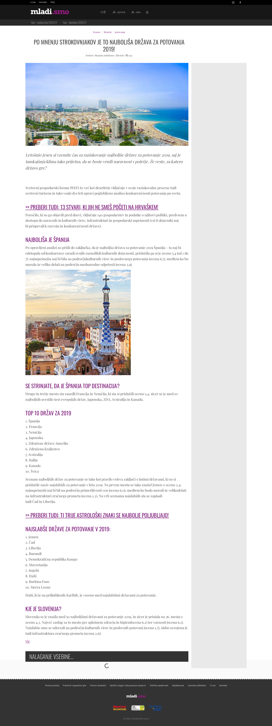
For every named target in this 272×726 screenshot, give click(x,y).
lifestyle (108, 32)
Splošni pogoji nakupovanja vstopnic (128, 685)
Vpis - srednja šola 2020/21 (44, 22)
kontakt (43, 2)
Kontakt (223, 685)
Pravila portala (52, 685)
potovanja (120, 32)
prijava (135, 12)
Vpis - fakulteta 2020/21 (74, 22)
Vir (27, 641)
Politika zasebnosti (159, 685)
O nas (213, 685)
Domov (97, 32)
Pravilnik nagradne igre (74, 685)
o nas (33, 2)
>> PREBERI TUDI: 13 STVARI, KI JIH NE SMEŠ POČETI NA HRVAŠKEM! (91, 207)
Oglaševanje (178, 685)
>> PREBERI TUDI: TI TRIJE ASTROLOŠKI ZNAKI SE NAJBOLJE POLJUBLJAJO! (97, 515)
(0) (103, 12)
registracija (118, 12)
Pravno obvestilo (98, 685)
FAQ (52, 2)
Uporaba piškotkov (197, 685)
